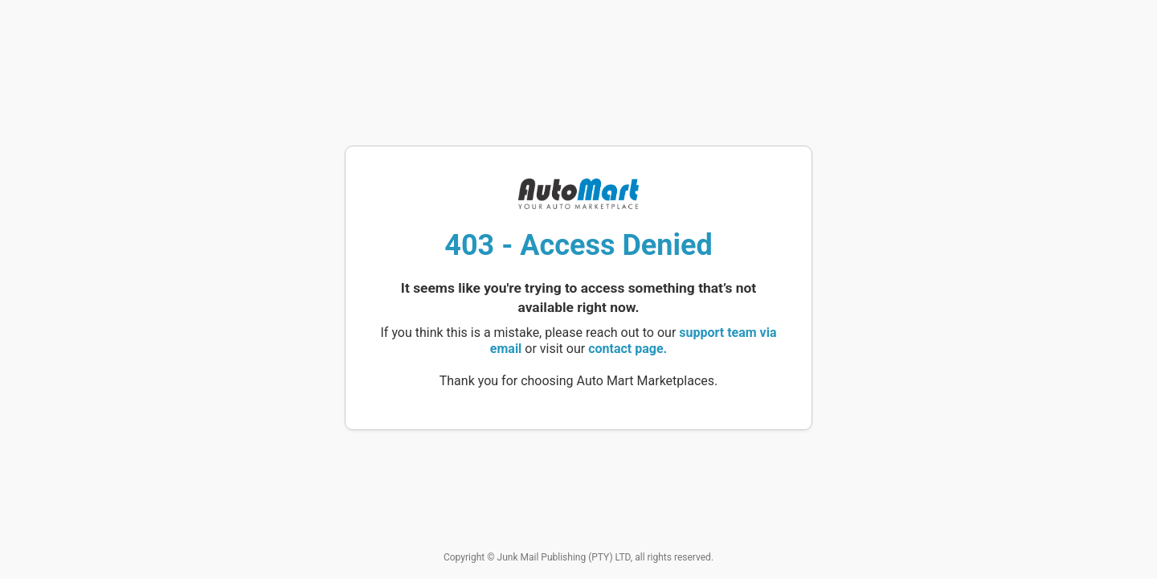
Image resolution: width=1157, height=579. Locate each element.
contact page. (627, 348)
